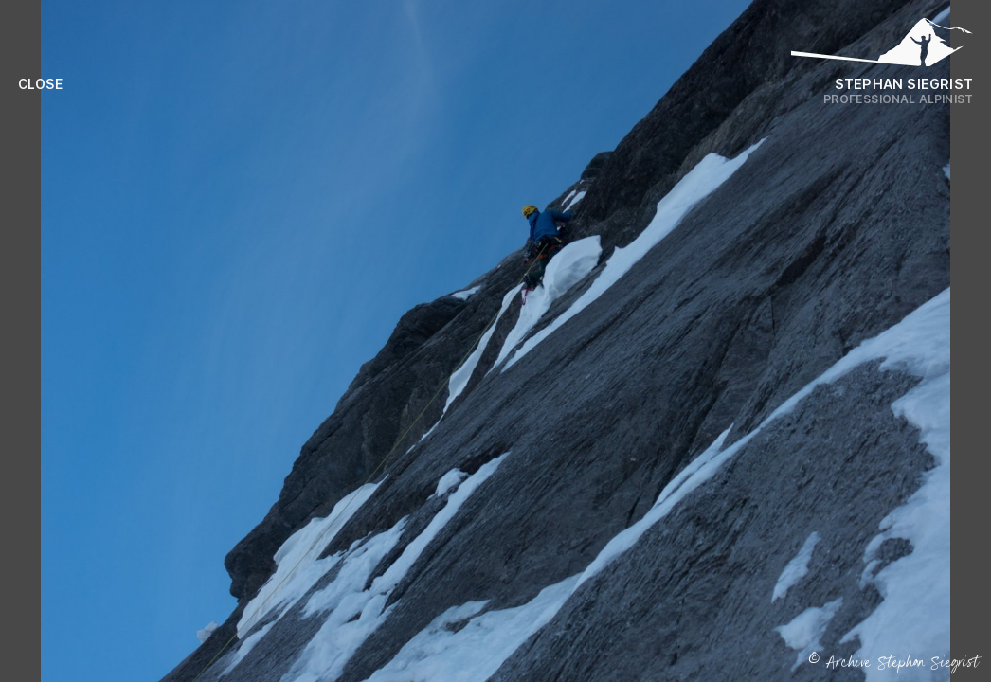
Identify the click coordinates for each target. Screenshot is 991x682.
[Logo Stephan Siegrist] (882, 47)
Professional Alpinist (898, 99)
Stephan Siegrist (904, 84)
